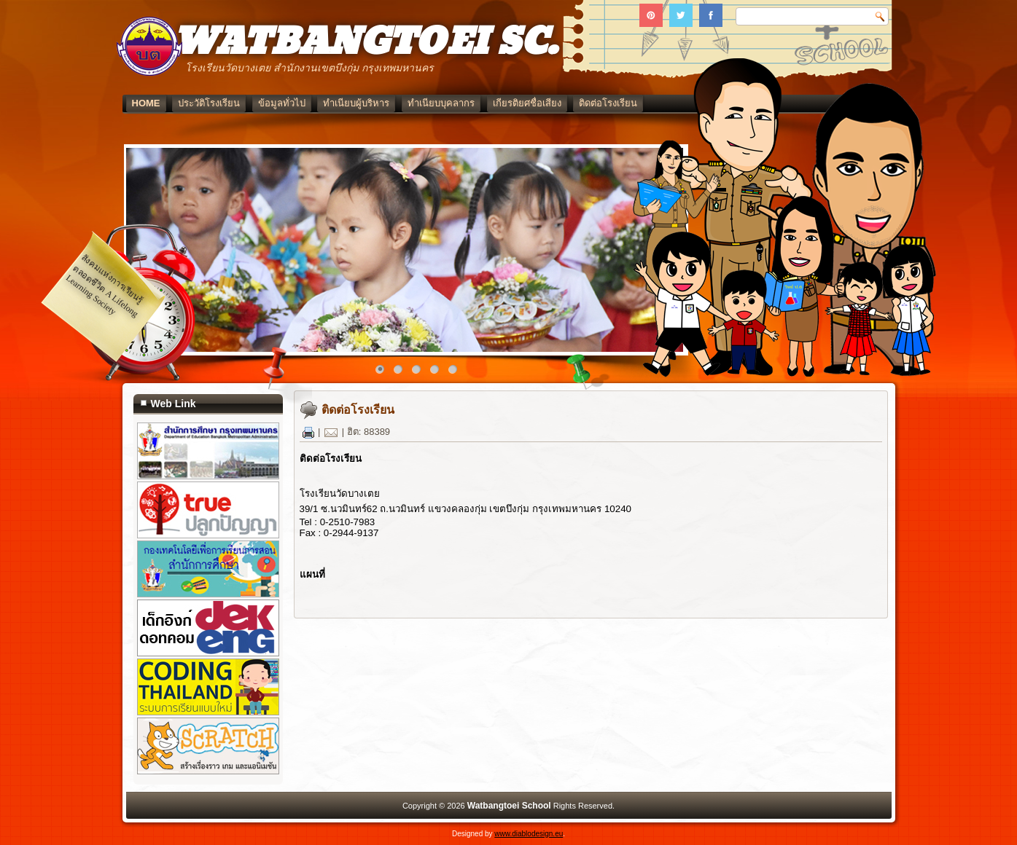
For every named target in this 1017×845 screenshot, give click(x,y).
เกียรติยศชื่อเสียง (527, 103)
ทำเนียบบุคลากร (441, 103)
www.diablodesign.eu (528, 834)
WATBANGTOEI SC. (365, 42)
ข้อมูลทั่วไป (281, 103)
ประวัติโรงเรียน (209, 103)
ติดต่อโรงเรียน (608, 103)
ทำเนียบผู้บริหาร (356, 103)
